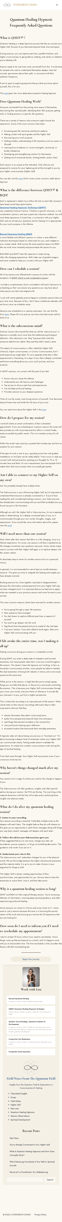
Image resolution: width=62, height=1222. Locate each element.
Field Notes (16, 1101)
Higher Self (16, 1104)
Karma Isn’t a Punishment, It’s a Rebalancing (29, 1172)
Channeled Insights (19, 1093)
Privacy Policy (40, 1214)
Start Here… (15, 1138)
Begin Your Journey (31, 959)
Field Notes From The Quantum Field (31, 1079)
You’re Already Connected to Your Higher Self (30, 1144)
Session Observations (20, 1115)
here (7, 314)
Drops (13, 1097)
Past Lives (15, 1108)
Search (50, 1179)
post (6, 93)
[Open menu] (57, 5)
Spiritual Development (20, 1119)
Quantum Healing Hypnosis (22, 1112)
